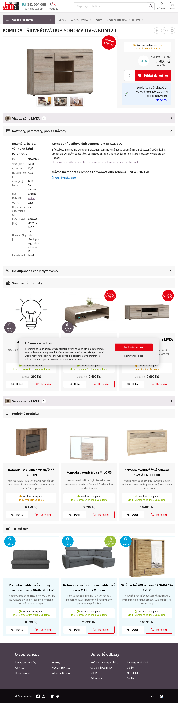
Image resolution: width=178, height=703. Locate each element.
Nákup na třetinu (60, 673)
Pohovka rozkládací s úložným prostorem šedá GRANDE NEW (31, 587)
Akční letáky (133, 673)
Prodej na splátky (60, 667)
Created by (155, 696)
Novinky (55, 662)
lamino (31, 198)
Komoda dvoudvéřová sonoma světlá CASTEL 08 (147, 472)
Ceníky (130, 667)
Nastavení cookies (133, 356)
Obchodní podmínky (101, 667)
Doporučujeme (23, 673)
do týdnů (147, 369)
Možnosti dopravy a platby (104, 662)
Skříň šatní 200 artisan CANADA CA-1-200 (147, 587)
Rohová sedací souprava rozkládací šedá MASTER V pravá (89, 587)
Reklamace (96, 678)
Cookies (131, 678)
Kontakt (19, 667)
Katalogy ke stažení (137, 662)
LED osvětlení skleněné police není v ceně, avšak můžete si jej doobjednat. (95, 162)
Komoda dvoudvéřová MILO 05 (89, 472)
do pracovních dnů (31, 369)
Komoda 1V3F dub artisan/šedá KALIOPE (31, 472)
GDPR (93, 673)
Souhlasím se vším (133, 347)
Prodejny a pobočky (25, 662)
